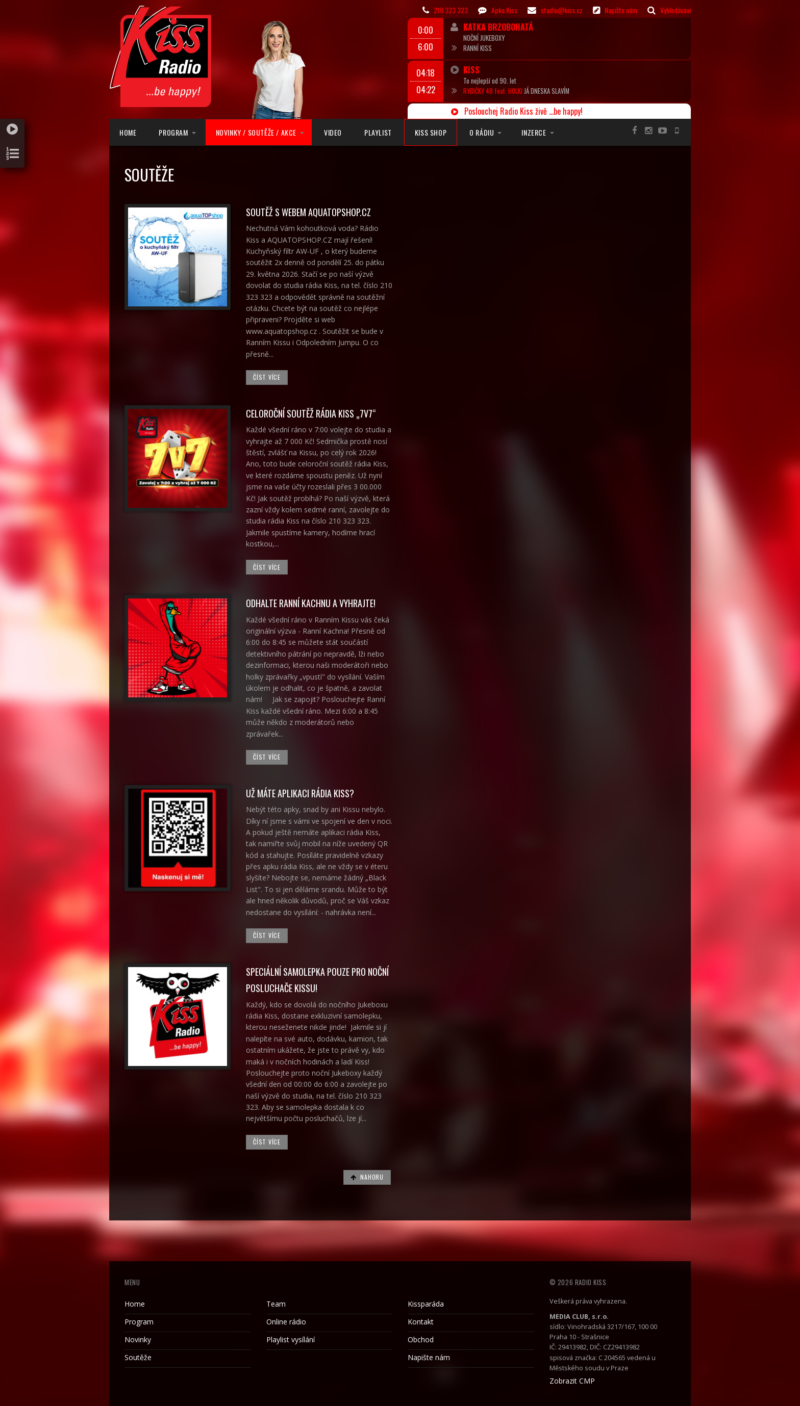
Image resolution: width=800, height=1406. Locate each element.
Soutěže (138, 1357)
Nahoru (367, 1177)
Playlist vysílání (290, 1339)
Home (127, 132)
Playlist (378, 132)
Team (276, 1304)
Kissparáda (426, 1304)
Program (173, 132)
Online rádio (286, 1321)
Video (333, 132)
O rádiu (481, 132)
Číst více (266, 377)
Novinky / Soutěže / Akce (256, 132)
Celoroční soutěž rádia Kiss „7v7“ (311, 413)
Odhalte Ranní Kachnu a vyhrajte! (311, 603)
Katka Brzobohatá (498, 26)
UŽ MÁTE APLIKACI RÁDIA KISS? (300, 793)
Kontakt (421, 1321)
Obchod (421, 1339)
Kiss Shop (430, 132)
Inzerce (533, 132)
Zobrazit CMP (572, 1381)
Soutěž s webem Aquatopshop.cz (308, 212)
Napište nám (429, 1357)
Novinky (137, 1339)
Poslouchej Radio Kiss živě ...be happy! (517, 111)
